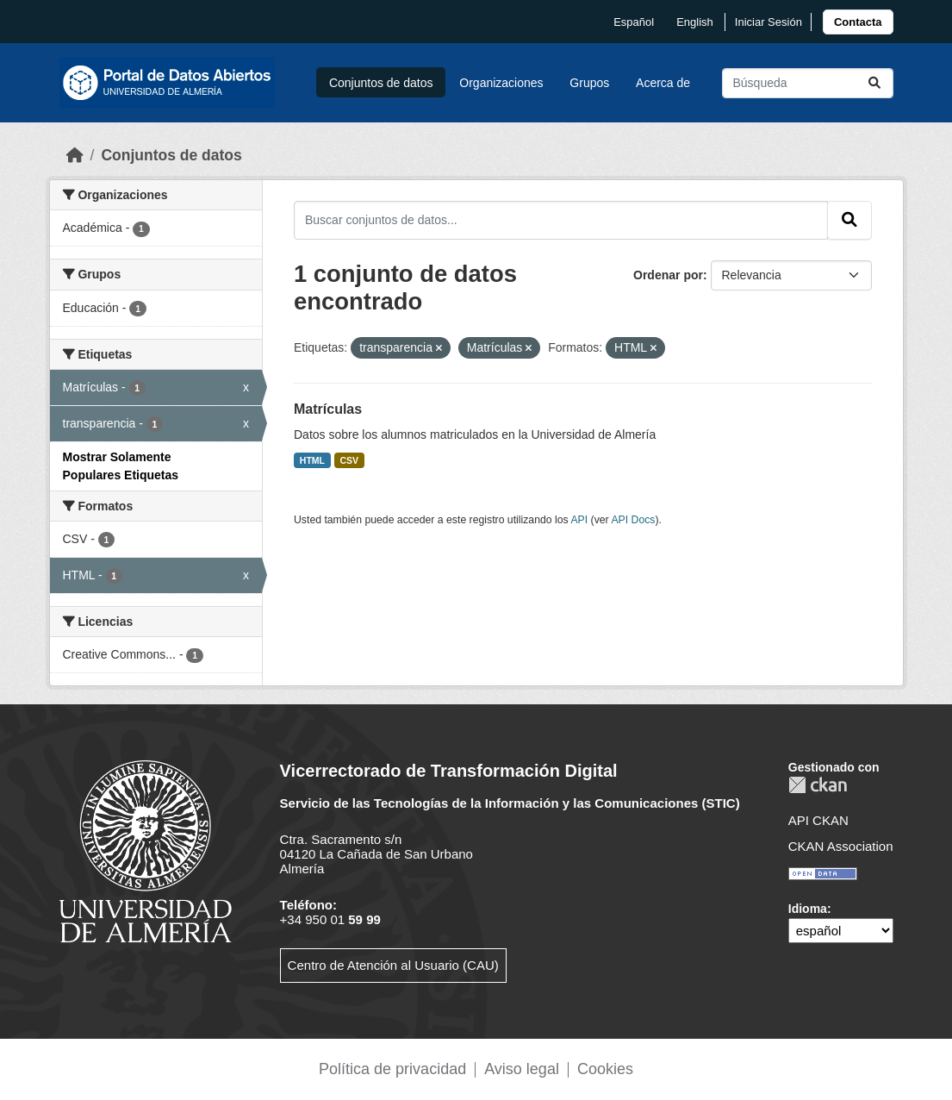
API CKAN (818, 820)
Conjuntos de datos (381, 83)
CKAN (817, 785)
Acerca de (663, 83)
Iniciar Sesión (768, 22)
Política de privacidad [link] (392, 1069)
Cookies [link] (605, 1069)
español (633, 22)
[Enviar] (874, 83)
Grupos (589, 83)
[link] (858, 21)
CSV (349, 460)
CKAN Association (840, 846)
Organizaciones (501, 83)
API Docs (633, 520)
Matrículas (328, 409)
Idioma (807, 909)
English (694, 22)
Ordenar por (668, 275)
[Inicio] (75, 155)
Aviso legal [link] (521, 1069)
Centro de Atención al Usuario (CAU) (393, 965)
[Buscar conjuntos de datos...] (807, 83)
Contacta (858, 22)
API (579, 520)
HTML (312, 460)
